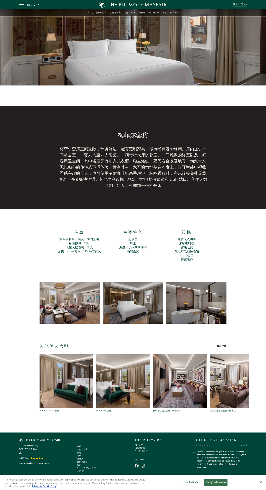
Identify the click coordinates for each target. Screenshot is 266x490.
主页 (79, 446)
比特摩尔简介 (141, 448)
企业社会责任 (141, 451)
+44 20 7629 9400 (42, 463)
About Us (139, 445)
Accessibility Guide (86, 468)
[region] (133, 482)
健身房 (80, 459)
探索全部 (221, 346)
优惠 (79, 452)
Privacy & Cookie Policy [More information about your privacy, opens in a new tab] (44, 486)
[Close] (260, 482)
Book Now (240, 4)
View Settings (190, 482)
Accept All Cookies (216, 482)
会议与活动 (82, 462)
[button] (240, 382)
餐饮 (79, 465)
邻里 (79, 456)
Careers (81, 471)
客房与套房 (82, 449)
